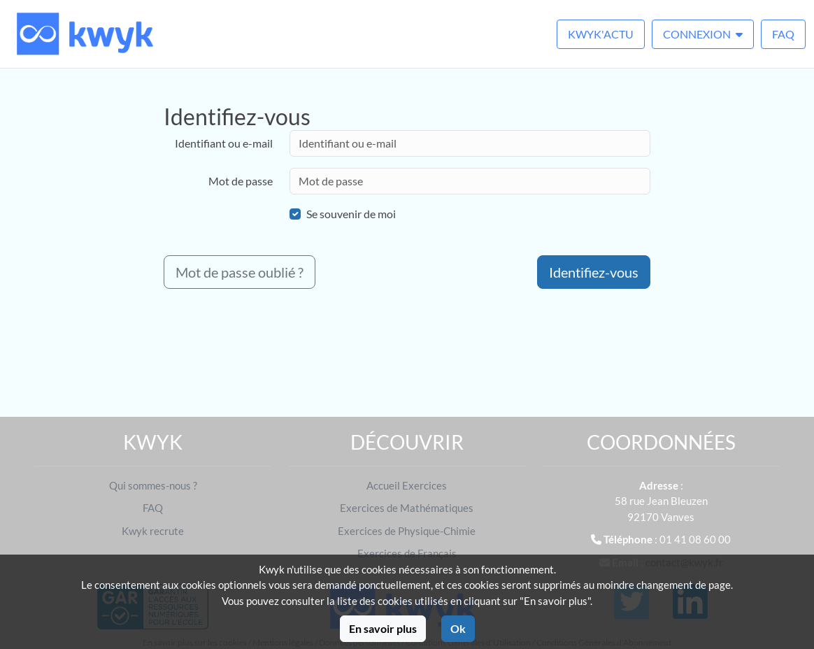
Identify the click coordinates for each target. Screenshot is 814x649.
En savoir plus (383, 628)
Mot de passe (240, 180)
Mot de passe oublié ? (240, 272)
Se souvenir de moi (351, 213)
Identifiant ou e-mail (224, 143)
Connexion (703, 34)
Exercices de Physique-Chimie (407, 531)
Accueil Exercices (406, 485)
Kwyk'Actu (601, 34)
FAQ (783, 34)
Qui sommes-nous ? (153, 485)
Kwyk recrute (153, 531)
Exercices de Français (407, 553)
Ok (458, 628)
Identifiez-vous (593, 272)
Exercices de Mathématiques (406, 507)
